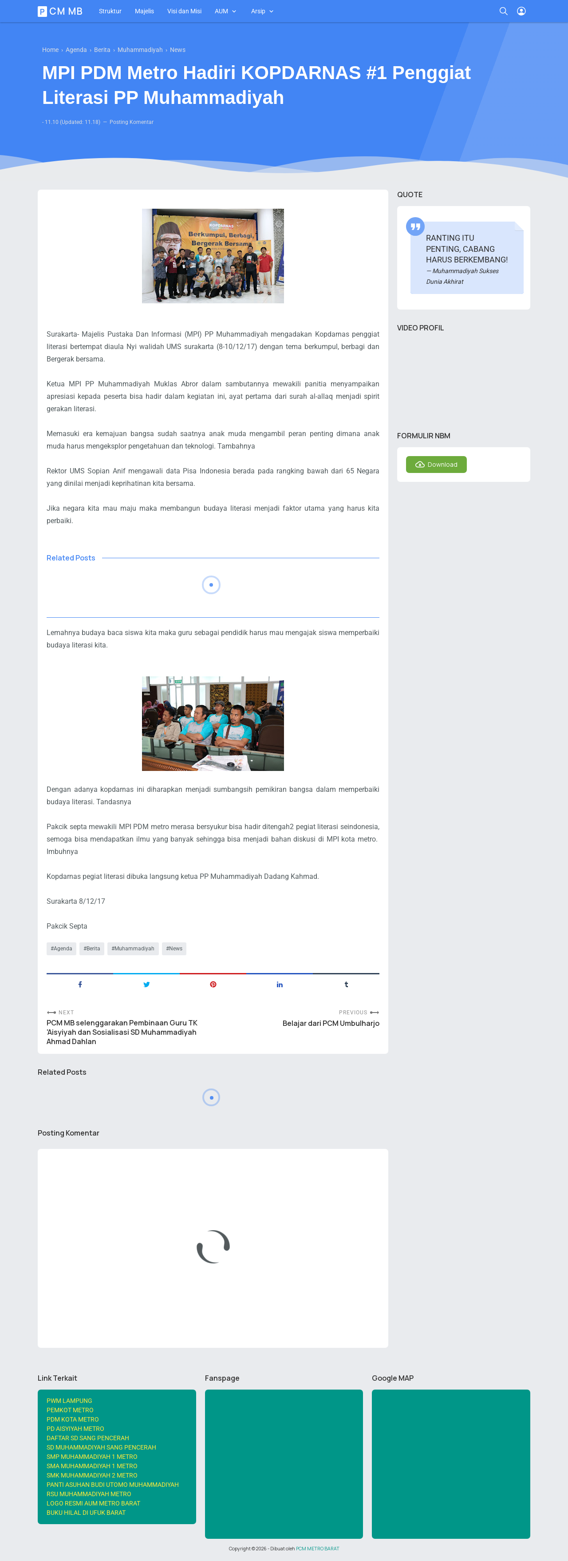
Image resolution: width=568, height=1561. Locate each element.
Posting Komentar (132, 122)
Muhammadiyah (134, 948)
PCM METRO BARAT (317, 1548)
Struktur (110, 11)
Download (443, 464)
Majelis (144, 11)
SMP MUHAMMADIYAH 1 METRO (92, 1456)
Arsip (258, 11)
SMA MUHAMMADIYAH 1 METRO (92, 1466)
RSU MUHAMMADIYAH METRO (89, 1493)
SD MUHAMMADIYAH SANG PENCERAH (101, 1447)
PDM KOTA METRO (73, 1419)
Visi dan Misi (184, 11)
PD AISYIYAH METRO (75, 1428)
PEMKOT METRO (70, 1410)
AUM (221, 11)
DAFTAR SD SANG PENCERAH (88, 1438)
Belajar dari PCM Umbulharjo (331, 1023)
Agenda (63, 948)
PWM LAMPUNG (69, 1400)
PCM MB (61, 11)
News (175, 948)
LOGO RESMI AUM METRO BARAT (93, 1503)
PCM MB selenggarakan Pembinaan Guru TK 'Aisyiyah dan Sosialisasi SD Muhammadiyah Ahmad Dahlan (122, 1032)
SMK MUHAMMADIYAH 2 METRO (92, 1475)
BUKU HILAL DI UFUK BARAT (86, 1512)
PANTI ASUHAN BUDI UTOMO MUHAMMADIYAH (113, 1484)
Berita (93, 948)
